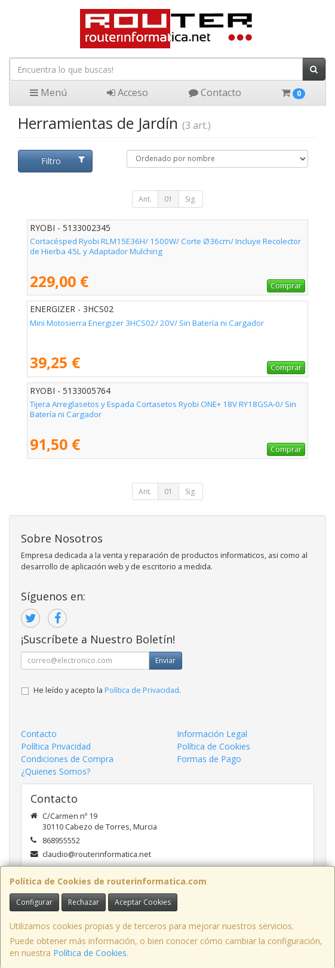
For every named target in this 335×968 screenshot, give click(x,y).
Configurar (34, 902)
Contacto (215, 92)
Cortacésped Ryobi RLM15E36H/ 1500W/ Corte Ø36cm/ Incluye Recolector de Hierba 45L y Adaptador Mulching (165, 246)
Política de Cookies (90, 952)
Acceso (127, 92)
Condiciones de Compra (67, 758)
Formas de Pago (209, 758)
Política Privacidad (56, 746)
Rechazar (83, 902)
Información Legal (212, 733)
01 (168, 199)
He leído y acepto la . (107, 690)
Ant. (145, 199)
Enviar (165, 660)
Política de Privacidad (142, 690)
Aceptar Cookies (143, 902)
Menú (48, 92)
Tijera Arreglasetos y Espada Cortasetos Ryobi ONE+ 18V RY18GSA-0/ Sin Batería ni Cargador (163, 409)
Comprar (286, 285)
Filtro (63, 161)
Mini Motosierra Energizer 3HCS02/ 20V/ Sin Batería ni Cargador (147, 322)
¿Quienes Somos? (55, 771)
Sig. (190, 199)
